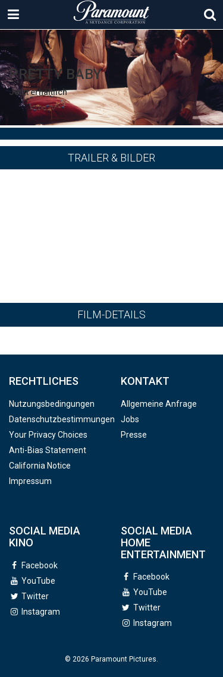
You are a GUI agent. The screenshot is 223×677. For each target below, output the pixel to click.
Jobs (130, 419)
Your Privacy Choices (48, 434)
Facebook (39, 565)
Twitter (35, 596)
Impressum (30, 481)
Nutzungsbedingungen (52, 404)
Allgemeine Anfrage (159, 404)
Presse (134, 434)
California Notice (40, 465)
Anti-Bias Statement (47, 450)
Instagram (40, 611)
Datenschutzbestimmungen (62, 419)
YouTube (38, 581)
